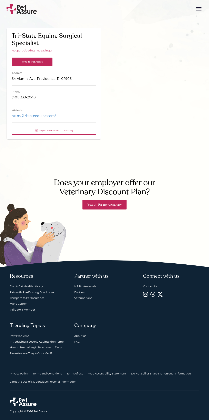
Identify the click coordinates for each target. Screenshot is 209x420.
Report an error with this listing (54, 130)
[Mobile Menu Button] (198, 9)
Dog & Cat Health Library (26, 286)
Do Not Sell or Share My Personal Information (161, 373)
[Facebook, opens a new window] (152, 294)
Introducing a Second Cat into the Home (37, 341)
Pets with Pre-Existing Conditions (32, 292)
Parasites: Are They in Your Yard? (31, 353)
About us (80, 336)
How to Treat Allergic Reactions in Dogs (36, 347)
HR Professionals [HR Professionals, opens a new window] (85, 286)
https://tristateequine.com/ (34, 116)
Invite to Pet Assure (32, 61)
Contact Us (150, 286)
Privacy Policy (19, 373)
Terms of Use (75, 373)
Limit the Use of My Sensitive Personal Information (43, 381)
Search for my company (104, 204)
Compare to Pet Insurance (27, 298)
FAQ (77, 341)
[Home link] (23, 401)
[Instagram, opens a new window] (145, 294)
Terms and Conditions (47, 373)
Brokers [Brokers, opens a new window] (79, 292)
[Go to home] (22, 9)
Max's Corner (18, 303)
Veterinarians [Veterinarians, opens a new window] (83, 298)
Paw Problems (19, 336)
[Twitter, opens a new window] (160, 294)
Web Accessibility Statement (107, 373)
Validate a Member (22, 309)
